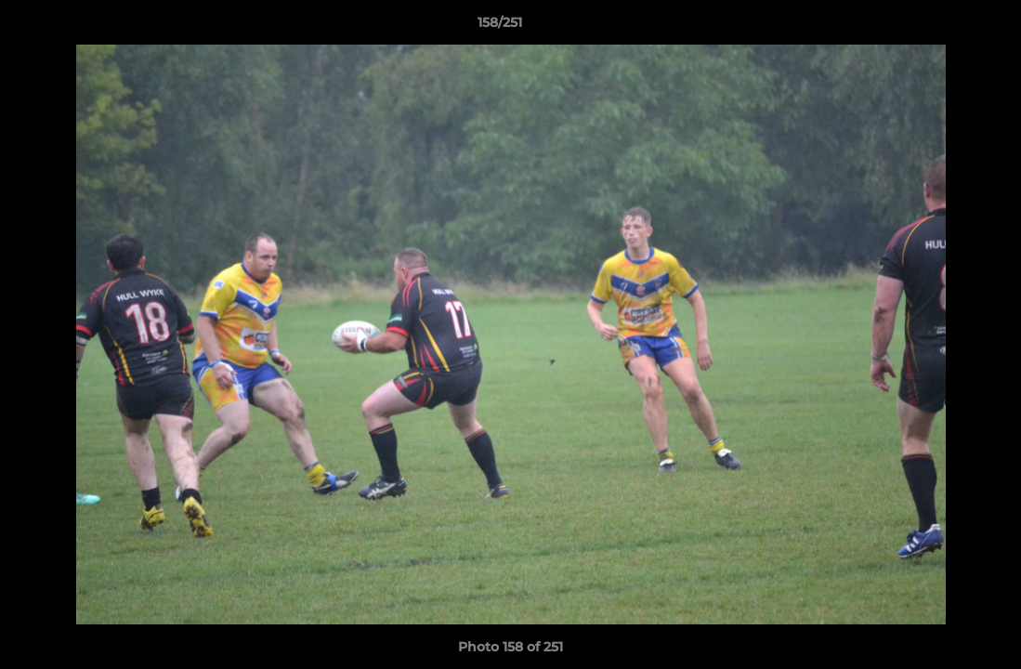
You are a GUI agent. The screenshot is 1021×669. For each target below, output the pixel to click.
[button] (943, 27)
